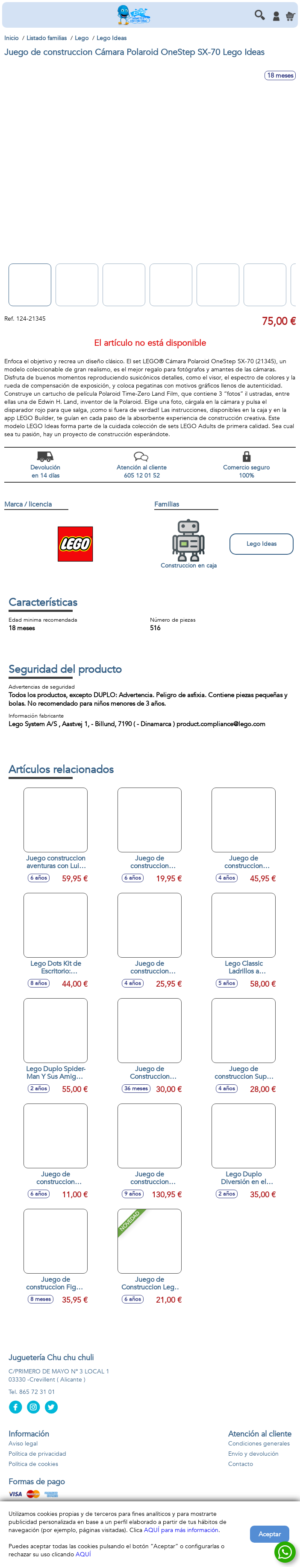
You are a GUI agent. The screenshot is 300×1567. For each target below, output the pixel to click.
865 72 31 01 (37, 1392)
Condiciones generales (259, 1444)
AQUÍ (83, 1554)
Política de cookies (33, 1464)
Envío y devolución (253, 1454)
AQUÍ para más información (181, 1530)
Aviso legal (23, 1444)
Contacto (240, 1464)
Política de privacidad (37, 1454)
